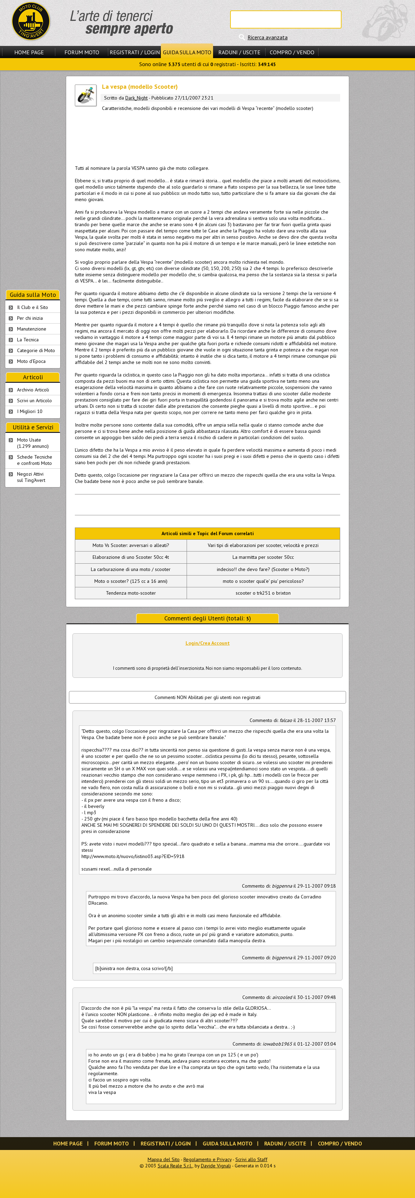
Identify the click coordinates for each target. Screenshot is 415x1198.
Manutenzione (31, 329)
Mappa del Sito (164, 1159)
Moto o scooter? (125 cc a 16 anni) (130, 581)
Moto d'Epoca (31, 361)
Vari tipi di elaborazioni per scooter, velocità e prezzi (263, 545)
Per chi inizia (30, 318)
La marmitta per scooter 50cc (263, 557)
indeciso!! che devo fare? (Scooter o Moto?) (263, 569)
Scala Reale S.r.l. (175, 1166)
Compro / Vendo (292, 52)
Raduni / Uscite (239, 52)
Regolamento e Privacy (207, 1159)
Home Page (29, 52)
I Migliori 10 (29, 411)
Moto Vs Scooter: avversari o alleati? (131, 545)
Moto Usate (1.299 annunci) (33, 443)
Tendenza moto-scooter (131, 593)
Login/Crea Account (208, 643)
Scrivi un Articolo (34, 400)
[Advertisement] (207, 136)
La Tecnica (28, 339)
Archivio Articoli (33, 390)
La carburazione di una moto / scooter (131, 569)
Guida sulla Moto (187, 52)
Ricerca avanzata (268, 37)
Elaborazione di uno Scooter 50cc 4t (131, 557)
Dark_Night (136, 98)
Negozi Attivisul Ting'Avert (31, 477)
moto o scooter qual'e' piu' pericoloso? (263, 581)
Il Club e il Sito (32, 307)
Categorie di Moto (36, 350)
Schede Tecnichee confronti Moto (34, 460)
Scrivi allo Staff (251, 1159)
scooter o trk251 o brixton (263, 593)
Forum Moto (81, 52)
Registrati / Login (135, 52)
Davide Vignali (216, 1166)
